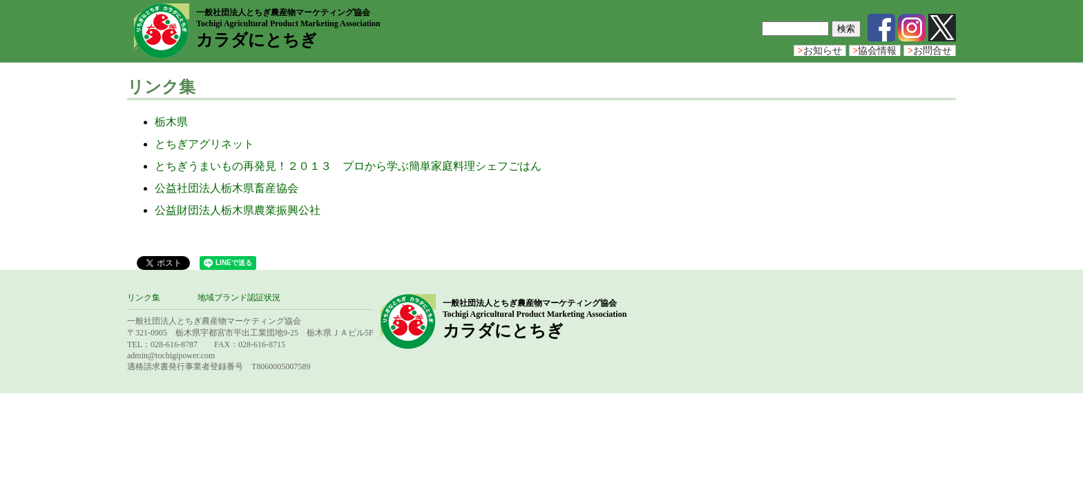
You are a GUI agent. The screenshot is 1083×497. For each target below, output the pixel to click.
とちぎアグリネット (204, 144)
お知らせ (820, 51)
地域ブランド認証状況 (239, 297)
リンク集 (143, 297)
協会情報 (875, 51)
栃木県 (171, 122)
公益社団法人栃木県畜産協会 (226, 188)
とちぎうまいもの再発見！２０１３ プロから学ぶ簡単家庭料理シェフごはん (348, 166)
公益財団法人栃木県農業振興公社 (237, 210)
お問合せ (930, 51)
